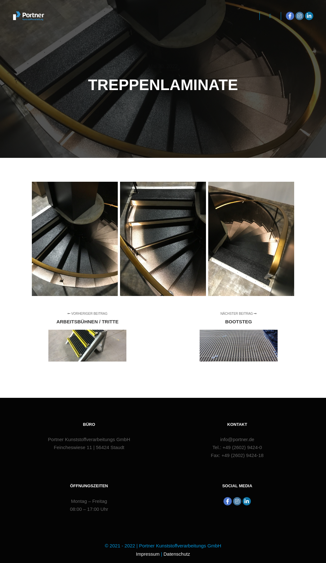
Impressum (147, 554)
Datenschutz (177, 554)
